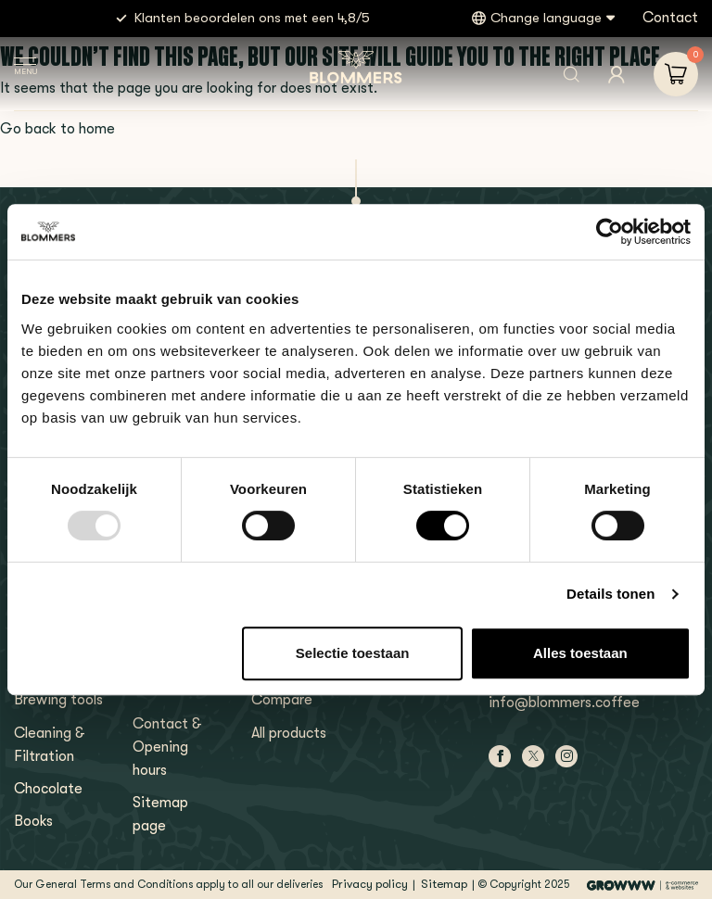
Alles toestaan (580, 653)
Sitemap (444, 884)
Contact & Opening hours (167, 747)
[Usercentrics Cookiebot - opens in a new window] (609, 232)
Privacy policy (370, 884)
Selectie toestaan (353, 653)
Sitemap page (160, 814)
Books (33, 821)
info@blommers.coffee (564, 702)
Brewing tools (58, 699)
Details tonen (610, 593)
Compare (281, 699)
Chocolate (48, 788)
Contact (670, 17)
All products (288, 733)
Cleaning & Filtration (49, 745)
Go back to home (57, 128)
